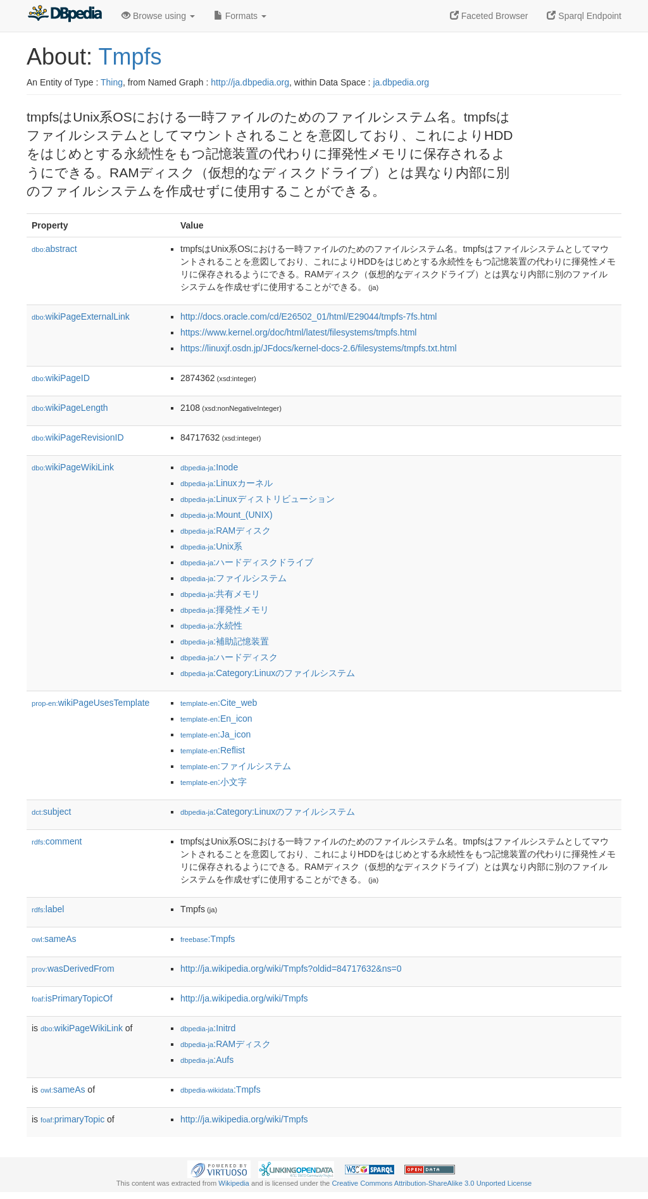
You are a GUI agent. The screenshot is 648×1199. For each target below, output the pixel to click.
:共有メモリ (220, 594)
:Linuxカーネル (226, 483)
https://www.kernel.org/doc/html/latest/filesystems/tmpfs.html (298, 332)
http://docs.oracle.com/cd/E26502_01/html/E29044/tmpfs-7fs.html (308, 316)
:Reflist (212, 750)
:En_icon (216, 718)
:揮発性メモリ (224, 610)
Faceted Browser (489, 16)
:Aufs (207, 1060)
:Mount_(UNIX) (226, 515)
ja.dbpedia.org (401, 82)
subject (51, 812)
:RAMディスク (225, 530)
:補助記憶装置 (224, 641)
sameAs (54, 939)
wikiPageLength (70, 408)
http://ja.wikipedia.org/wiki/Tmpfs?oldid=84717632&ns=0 (290, 969)
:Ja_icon (215, 734)
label (48, 909)
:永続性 (211, 625)
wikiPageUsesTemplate (90, 703)
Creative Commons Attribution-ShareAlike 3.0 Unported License (432, 1183)
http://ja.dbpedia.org (250, 82)
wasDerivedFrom (73, 969)
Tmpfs (129, 57)
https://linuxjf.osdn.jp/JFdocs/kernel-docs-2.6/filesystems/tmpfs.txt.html (318, 348)
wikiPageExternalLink (81, 316)
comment (57, 841)
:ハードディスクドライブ (246, 562)
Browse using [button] (158, 16)
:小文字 (213, 782)
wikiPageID (61, 378)
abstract (54, 249)
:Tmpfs (207, 939)
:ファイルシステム (233, 578)
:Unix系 (211, 546)
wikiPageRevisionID (78, 437)
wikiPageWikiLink (73, 467)
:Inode (209, 467)
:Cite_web (218, 703)
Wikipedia (233, 1183)
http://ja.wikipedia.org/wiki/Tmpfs (244, 998)
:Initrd (207, 1028)
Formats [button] (240, 16)
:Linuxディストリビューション (257, 499)
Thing (112, 82)
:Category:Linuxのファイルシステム (267, 673)
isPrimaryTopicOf (72, 998)
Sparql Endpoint (584, 16)
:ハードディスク (229, 657)
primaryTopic (72, 1119)
